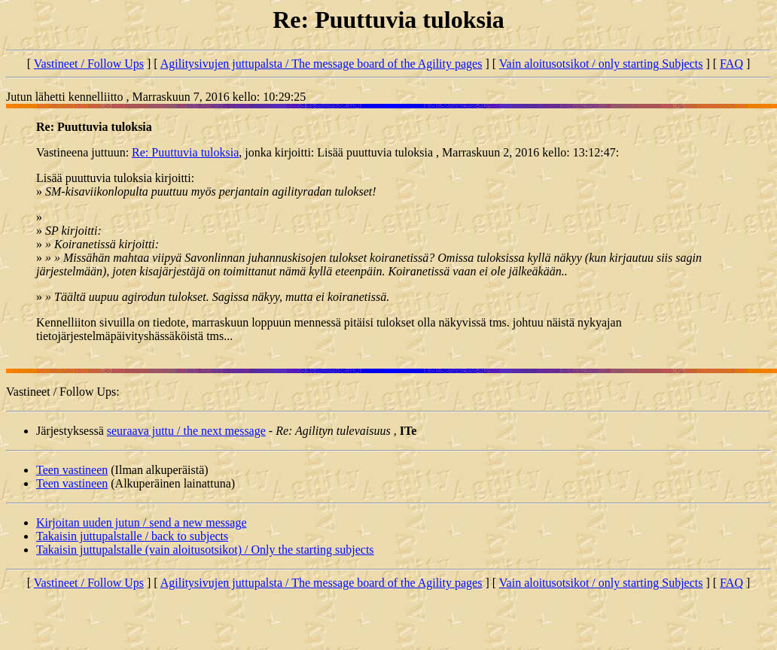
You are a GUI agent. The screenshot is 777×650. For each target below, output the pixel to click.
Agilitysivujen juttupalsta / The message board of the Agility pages (321, 63)
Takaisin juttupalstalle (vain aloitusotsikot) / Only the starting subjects (205, 549)
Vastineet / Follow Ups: (63, 391)
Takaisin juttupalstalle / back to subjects (132, 536)
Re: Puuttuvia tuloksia (185, 152)
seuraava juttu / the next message (186, 430)
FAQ (731, 63)
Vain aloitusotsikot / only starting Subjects (601, 63)
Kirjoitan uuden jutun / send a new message (141, 522)
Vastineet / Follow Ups (89, 63)
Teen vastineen (72, 469)
